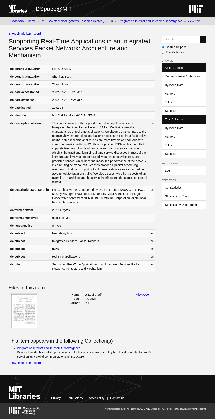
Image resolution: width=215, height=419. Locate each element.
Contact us (117, 398)
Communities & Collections (182, 76)
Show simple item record (25, 33)
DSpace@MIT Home (22, 21)
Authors (170, 93)
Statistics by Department (181, 204)
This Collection (173, 52)
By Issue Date (174, 85)
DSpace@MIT (53, 9)
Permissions (75, 398)
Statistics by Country (178, 196)
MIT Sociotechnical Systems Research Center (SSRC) (77, 21)
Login (168, 170)
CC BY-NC (145, 409)
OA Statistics (173, 187)
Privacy (56, 398)
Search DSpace (174, 47)
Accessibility (96, 398)
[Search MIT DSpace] (181, 39)
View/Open (143, 294)
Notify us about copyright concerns (190, 409)
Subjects (170, 110)
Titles (168, 102)
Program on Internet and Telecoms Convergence (150, 21)
